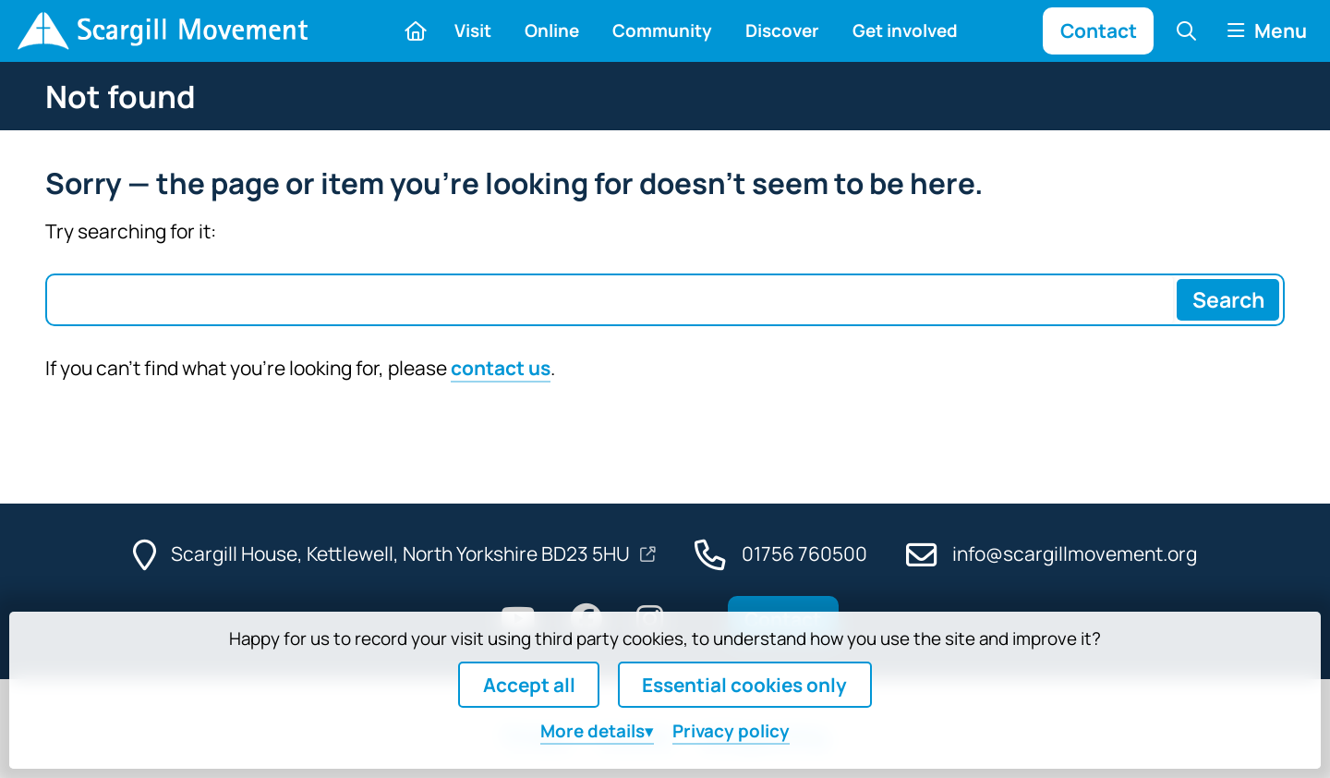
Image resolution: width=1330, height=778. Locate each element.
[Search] (1227, 300)
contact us (500, 368)
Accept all (529, 685)
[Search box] (610, 299)
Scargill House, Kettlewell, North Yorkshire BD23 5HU (402, 553)
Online (552, 30)
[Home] (162, 31)
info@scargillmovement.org (1074, 553)
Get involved (905, 30)
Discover (782, 30)
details (592, 731)
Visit (472, 30)
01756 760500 (804, 553)
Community (662, 30)
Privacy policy (731, 731)
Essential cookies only (744, 685)
